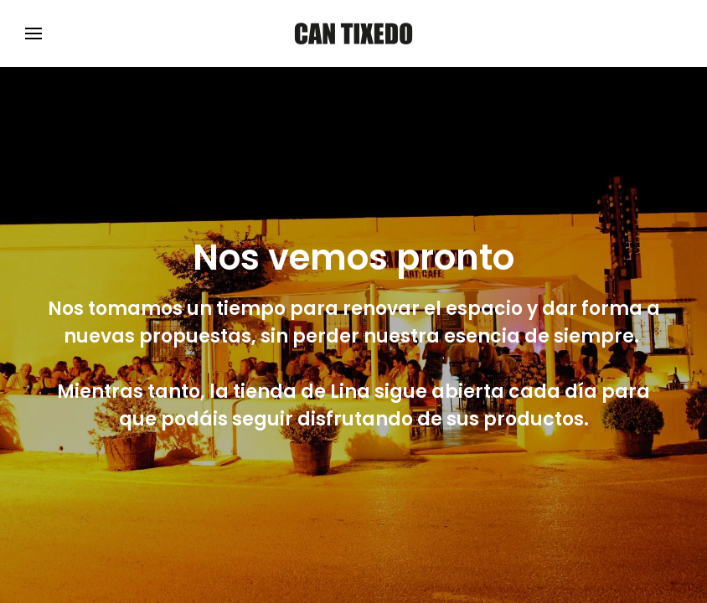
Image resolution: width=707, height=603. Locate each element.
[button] (33, 33)
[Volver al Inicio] (353, 33)
